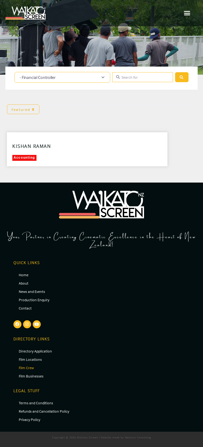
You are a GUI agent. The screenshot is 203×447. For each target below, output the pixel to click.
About (23, 283)
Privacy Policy (29, 419)
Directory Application (35, 351)
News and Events (32, 291)
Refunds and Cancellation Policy (44, 411)
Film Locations (30, 359)
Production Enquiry (34, 299)
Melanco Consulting (138, 437)
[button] (187, 13)
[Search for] (142, 77)
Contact (25, 308)
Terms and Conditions (36, 403)
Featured (23, 109)
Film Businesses (31, 376)
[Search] (182, 77)
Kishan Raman (31, 146)
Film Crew (26, 367)
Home (23, 274)
